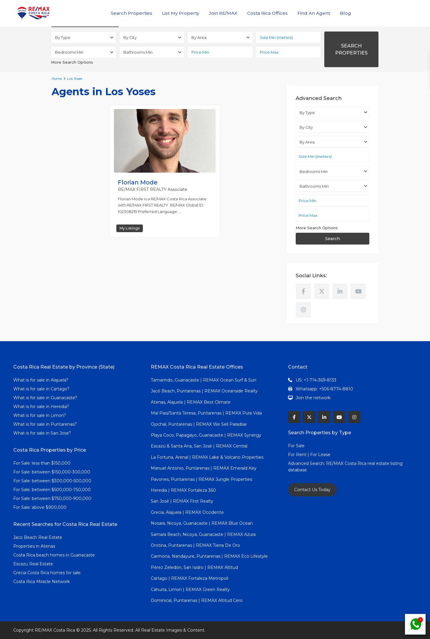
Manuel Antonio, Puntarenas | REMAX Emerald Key (204, 468)
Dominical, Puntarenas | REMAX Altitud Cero (197, 600)
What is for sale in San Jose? (42, 433)
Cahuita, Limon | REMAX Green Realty (190, 589)
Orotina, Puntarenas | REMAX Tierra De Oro (195, 545)
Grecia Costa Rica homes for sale (47, 572)
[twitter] (321, 291)
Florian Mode (138, 182)
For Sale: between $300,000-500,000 (52, 480)
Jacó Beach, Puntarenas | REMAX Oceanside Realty (204, 391)
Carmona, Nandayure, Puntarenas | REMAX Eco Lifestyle (209, 556)
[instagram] (303, 309)
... (180, 211)
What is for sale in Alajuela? (40, 380)
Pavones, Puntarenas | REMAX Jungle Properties (201, 479)
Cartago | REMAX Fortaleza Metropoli (189, 578)
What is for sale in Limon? (39, 415)
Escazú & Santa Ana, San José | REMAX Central (199, 446)
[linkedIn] (340, 291)
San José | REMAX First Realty (182, 501)
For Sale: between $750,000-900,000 (52, 498)
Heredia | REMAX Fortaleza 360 (183, 490)
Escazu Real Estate (33, 564)
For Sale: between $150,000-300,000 (51, 472)
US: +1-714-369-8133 (316, 380)
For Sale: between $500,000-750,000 (52, 489)
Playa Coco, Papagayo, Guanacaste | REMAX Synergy (206, 435)
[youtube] (358, 291)
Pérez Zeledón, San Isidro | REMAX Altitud (194, 567)
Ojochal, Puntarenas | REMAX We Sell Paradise (199, 424)
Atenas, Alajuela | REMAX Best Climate (191, 402)
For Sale (296, 445)
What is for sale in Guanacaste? (45, 397)
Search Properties (131, 13)
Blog (345, 13)
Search (332, 238)
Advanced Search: (307, 463)
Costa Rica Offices (267, 13)
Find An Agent (313, 13)
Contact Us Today (312, 489)
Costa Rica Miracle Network (41, 581)
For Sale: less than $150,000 (41, 463)
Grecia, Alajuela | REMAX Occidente (187, 512)
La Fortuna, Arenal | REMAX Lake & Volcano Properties (207, 457)
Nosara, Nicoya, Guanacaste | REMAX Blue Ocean (202, 523)
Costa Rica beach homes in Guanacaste (54, 555)
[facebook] (303, 291)
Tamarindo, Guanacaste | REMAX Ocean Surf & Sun (203, 380)
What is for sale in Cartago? (41, 389)
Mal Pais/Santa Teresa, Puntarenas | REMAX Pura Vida (206, 413)
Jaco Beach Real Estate (38, 537)
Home (57, 78)
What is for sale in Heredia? (41, 406)
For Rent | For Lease (309, 454)
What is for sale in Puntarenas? (45, 424)
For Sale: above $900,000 (40, 507)
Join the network (313, 397)
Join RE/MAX (223, 13)
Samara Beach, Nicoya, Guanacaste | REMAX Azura (203, 534)
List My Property (180, 13)
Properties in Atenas (34, 546)
